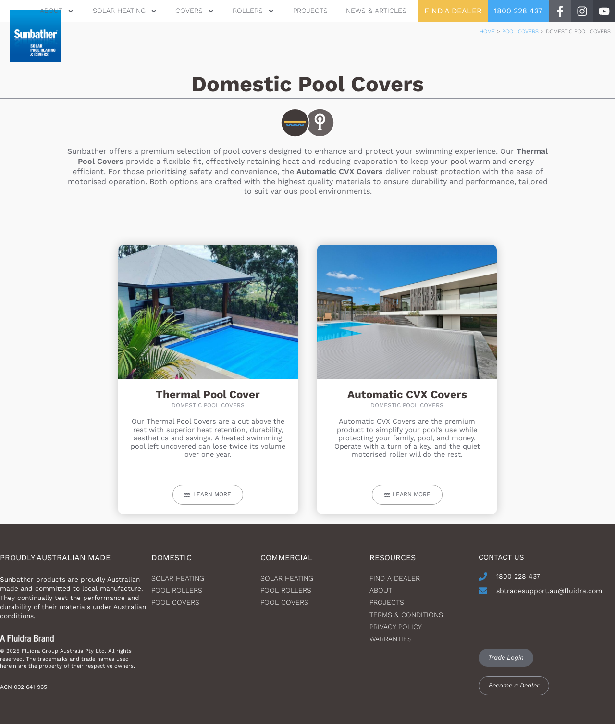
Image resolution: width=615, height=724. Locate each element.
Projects (309, 10)
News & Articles (374, 10)
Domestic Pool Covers (208, 405)
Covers (193, 11)
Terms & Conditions (406, 615)
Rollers (252, 11)
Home (487, 31)
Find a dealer (394, 578)
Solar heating (177, 578)
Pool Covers (520, 31)
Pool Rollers (176, 590)
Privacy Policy (395, 627)
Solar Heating (123, 11)
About (55, 11)
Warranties (390, 639)
